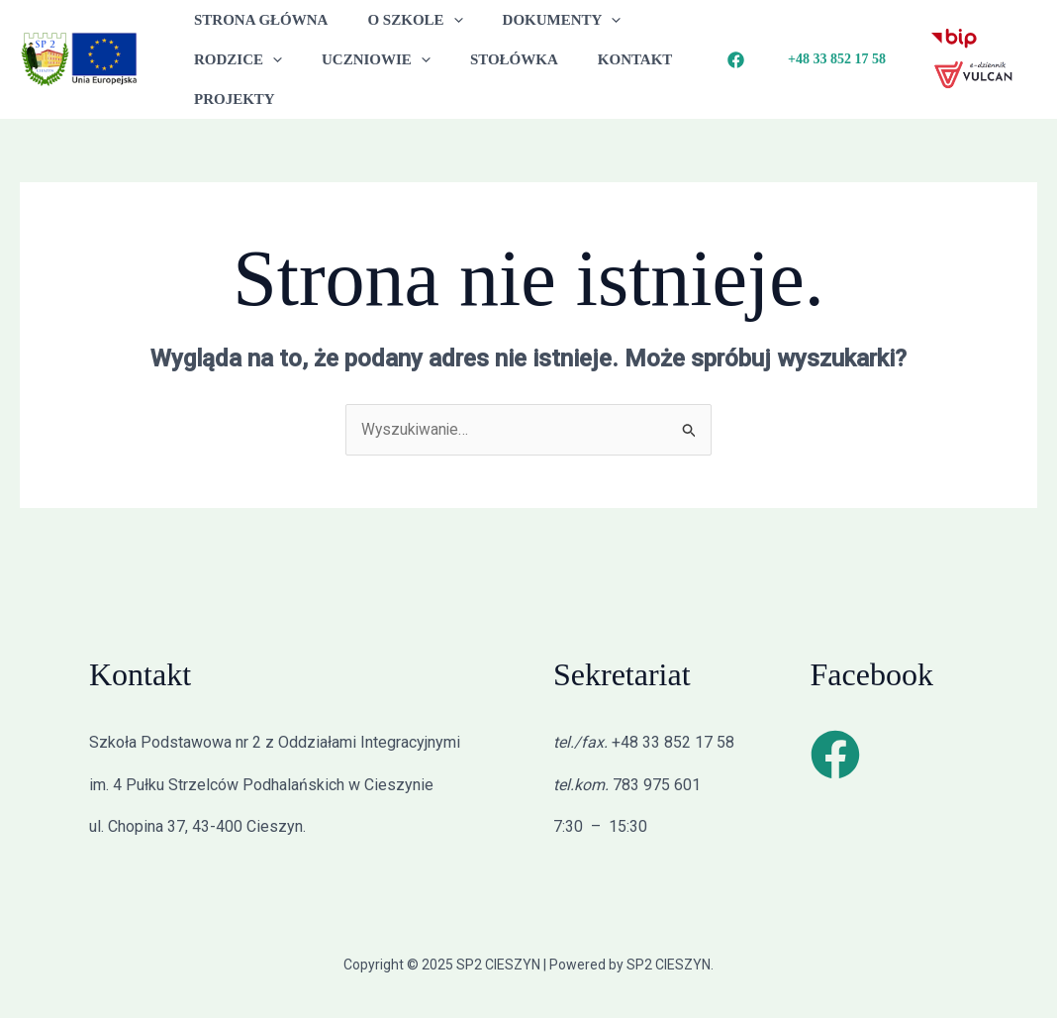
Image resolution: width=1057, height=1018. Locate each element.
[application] (439, 20)
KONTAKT (600, 59)
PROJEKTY (229, 99)
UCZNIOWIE (361, 59)
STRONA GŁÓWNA (256, 20)
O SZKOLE (399, 20)
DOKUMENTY (537, 20)
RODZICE (233, 59)
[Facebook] (735, 59)
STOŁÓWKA (489, 59)
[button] (837, 59)
